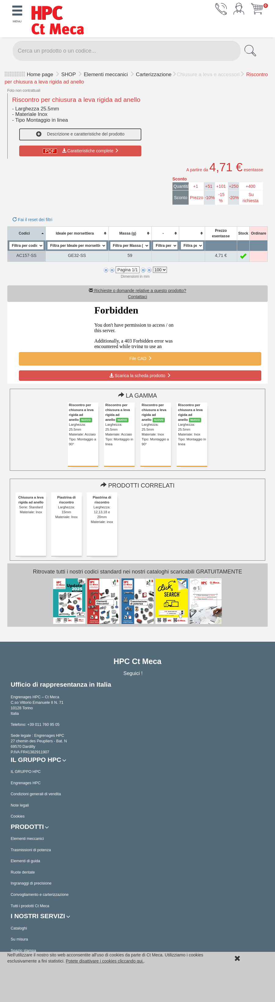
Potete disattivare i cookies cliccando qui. (104, 961)
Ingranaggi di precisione (31, 883)
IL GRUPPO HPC (26, 772)
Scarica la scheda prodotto (140, 375)
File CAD (140, 358)
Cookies (18, 816)
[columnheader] (26, 233)
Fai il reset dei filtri (32, 219)
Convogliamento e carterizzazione (40, 895)
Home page (40, 74)
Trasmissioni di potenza (31, 850)
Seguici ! (133, 673)
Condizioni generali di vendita (36, 794)
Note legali (20, 805)
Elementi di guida (25, 861)
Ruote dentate (23, 872)
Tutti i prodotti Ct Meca (30, 906)
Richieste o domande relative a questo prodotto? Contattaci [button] (137, 293)
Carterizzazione (154, 74)
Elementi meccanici (106, 74)
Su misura (19, 939)
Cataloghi (19, 928)
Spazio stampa (23, 950)
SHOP (69, 74)
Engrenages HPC (26, 783)
